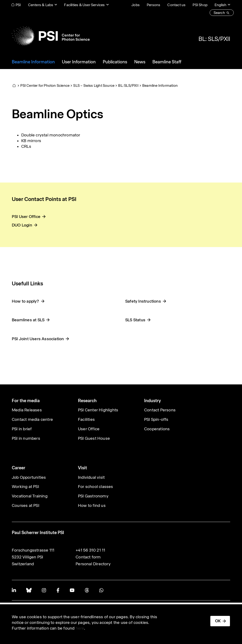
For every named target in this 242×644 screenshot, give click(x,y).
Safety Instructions (143, 301)
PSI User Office (26, 216)
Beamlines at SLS (28, 320)
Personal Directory (93, 563)
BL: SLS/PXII (214, 38)
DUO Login (22, 225)
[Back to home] (51, 35)
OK (218, 620)
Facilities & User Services (84, 5)
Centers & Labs (40, 5)
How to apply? (25, 301)
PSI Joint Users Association (38, 338)
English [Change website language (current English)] (220, 5)
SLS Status (135, 320)
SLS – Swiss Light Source (93, 85)
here (80, 628)
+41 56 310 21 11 (90, 550)
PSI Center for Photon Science (44, 85)
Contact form (88, 557)
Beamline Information (160, 85)
